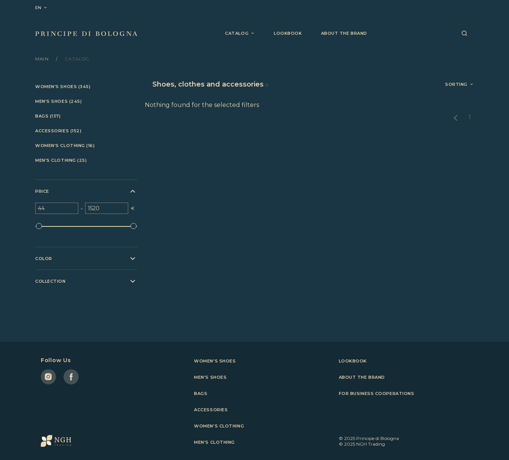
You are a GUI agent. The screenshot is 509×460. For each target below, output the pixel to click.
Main (42, 59)
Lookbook (288, 33)
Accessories (211, 409)
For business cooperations (376, 393)
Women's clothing (219, 426)
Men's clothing (214, 442)
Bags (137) (48, 116)
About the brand (344, 33)
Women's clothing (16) (65, 145)
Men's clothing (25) (61, 160)
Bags (200, 393)
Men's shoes (210, 377)
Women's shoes (215, 361)
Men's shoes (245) (58, 101)
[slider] (39, 226)
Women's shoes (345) (62, 86)
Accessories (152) (58, 131)
